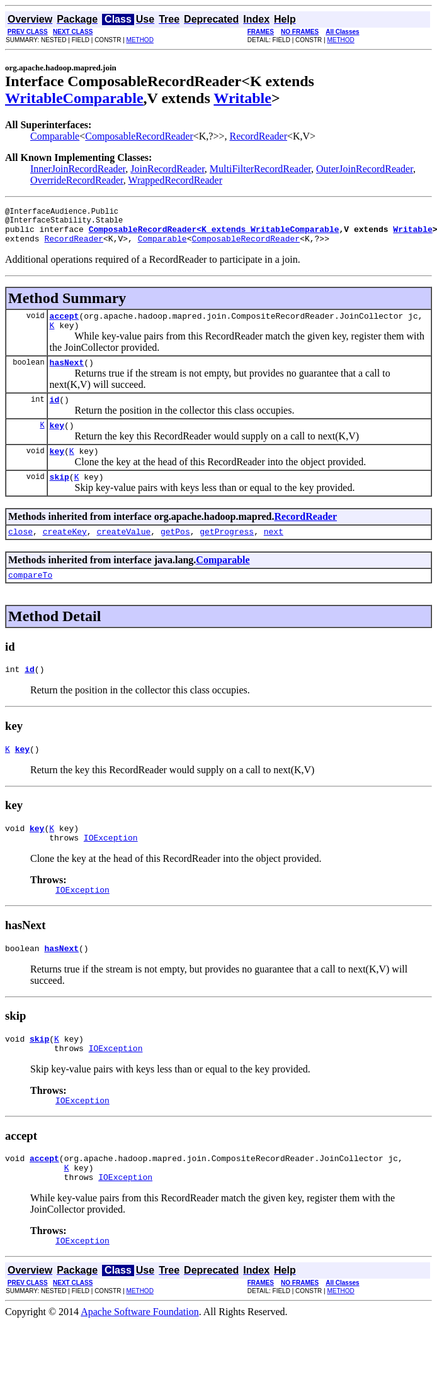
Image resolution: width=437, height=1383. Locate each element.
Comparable (54, 136)
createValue (123, 553)
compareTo (30, 599)
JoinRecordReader (167, 168)
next (273, 553)
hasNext (67, 375)
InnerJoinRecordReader (77, 168)
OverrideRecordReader (76, 180)
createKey (65, 553)
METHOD (140, 39)
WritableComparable (74, 98)
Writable (242, 98)
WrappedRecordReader (175, 180)
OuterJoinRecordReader (364, 168)
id (55, 414)
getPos (175, 553)
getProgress (227, 553)
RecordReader (258, 136)
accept (64, 325)
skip (59, 497)
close (20, 553)
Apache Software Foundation (140, 1360)
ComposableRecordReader (139, 136)
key (57, 442)
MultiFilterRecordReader (260, 168)
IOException (111, 869)
